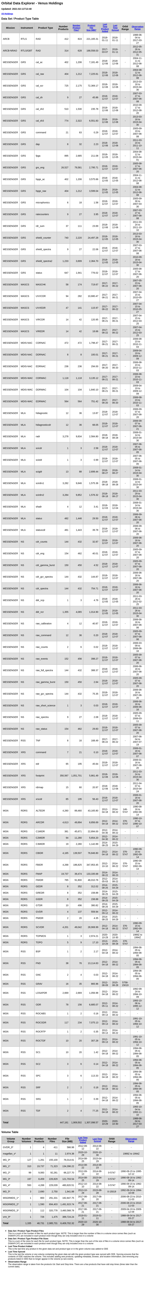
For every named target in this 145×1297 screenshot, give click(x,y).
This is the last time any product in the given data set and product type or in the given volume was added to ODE (58, 1247)
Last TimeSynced (115, 27)
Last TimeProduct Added (105, 28)
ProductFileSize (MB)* (91, 27)
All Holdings (7, 14)
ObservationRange (137, 27)
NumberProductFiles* (76, 27)
